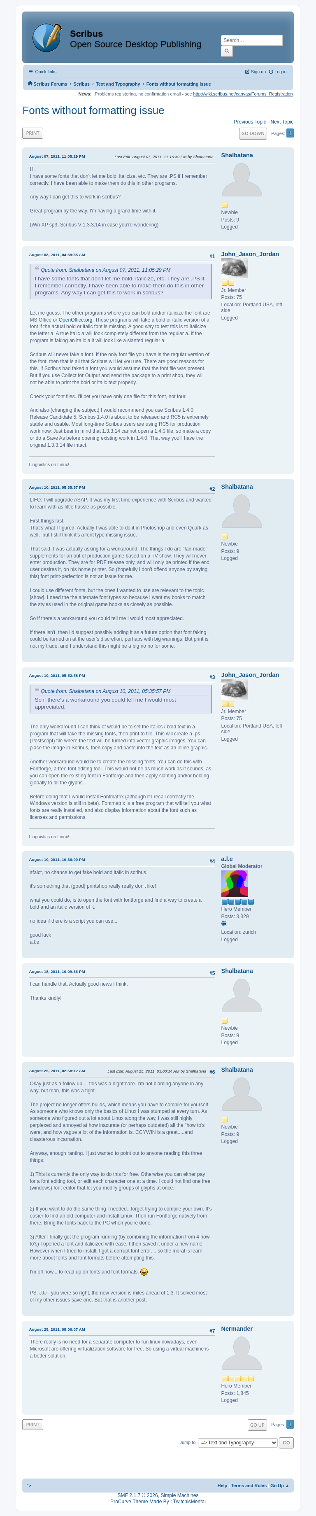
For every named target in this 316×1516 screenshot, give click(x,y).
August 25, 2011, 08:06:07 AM (57, 1329)
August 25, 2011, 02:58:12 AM (57, 1070)
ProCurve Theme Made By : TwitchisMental (158, 1501)
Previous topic (250, 122)
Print (33, 133)
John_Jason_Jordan (250, 254)
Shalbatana (237, 155)
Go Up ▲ (279, 1485)
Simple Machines (179, 1495)
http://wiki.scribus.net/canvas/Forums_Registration (243, 93)
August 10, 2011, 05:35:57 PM (57, 487)
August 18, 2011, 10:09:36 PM (57, 971)
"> (28, 1485)
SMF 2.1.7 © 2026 (138, 1495)
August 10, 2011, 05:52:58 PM (57, 675)
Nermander (237, 1328)
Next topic (281, 122)
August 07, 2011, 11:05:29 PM (57, 156)
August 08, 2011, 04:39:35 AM (57, 254)
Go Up (257, 1425)
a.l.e (227, 859)
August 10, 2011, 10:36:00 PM (57, 859)
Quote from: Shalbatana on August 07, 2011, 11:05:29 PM (105, 270)
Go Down (253, 133)
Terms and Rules (249, 1485)
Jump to (188, 1442)
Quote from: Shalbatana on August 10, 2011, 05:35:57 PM (105, 691)
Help (223, 1485)
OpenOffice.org (76, 320)
